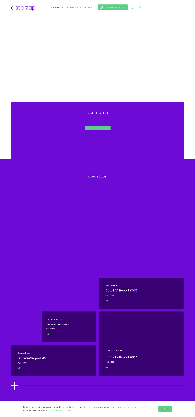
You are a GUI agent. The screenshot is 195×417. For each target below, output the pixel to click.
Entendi (165, 409)
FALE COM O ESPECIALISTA (114, 7)
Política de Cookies (62, 411)
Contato (89, 7)
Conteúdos (74, 7)
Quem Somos (56, 7)
